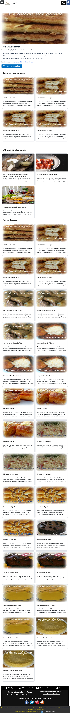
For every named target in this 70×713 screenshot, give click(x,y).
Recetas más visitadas (16, 692)
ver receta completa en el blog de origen (22, 62)
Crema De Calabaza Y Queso (12, 605)
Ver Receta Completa (11, 66)
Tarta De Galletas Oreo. (44, 539)
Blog (17, 694)
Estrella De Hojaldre (9, 507)
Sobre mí (25, 694)
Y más (53, 711)
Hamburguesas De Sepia (44, 98)
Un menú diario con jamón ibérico (47, 174)
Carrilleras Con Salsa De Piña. (12, 310)
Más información (47, 711)
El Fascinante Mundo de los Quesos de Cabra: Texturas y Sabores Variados (15, 175)
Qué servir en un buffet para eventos (14, 207)
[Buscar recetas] (36, 3)
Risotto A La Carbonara (44, 441)
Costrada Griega (8, 408)
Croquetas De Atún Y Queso (45, 343)
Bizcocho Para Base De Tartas (46, 638)
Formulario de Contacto (51, 694)
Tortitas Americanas (9, 98)
